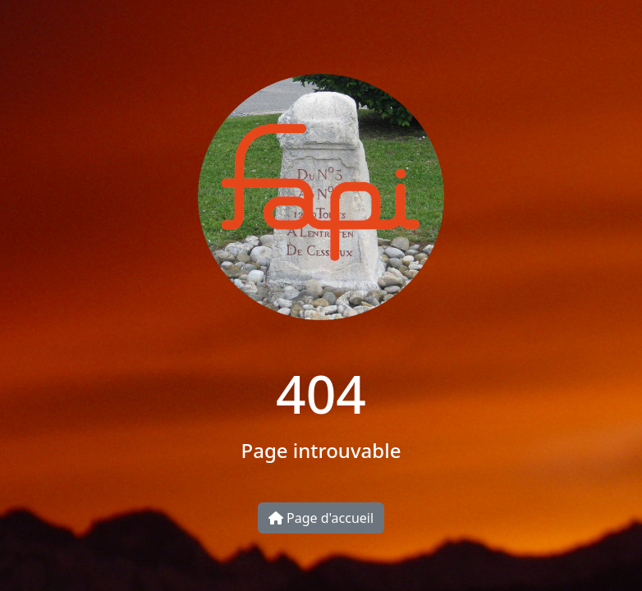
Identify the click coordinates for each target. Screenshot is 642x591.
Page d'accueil (321, 518)
